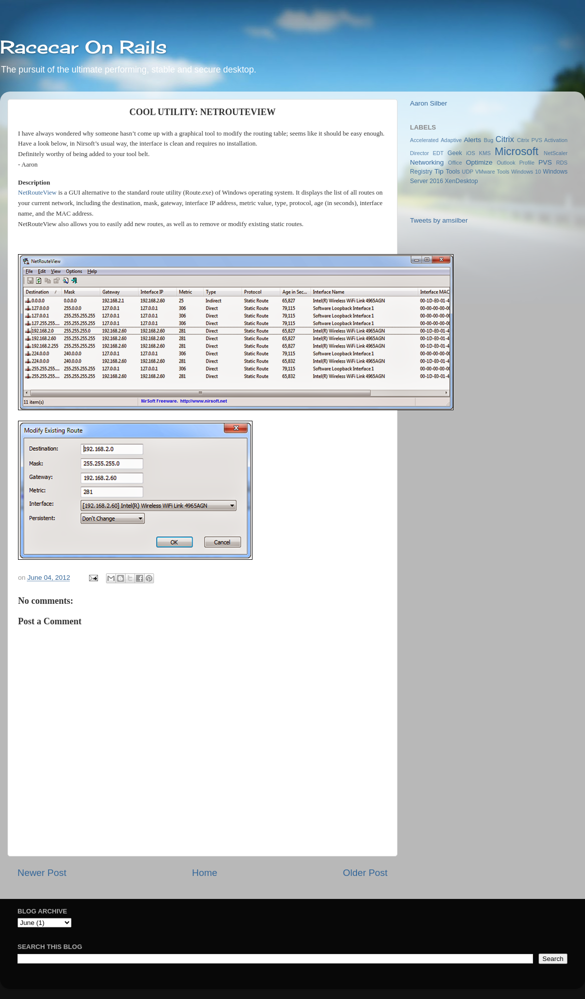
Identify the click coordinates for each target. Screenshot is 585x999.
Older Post (365, 872)
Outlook (505, 163)
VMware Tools (492, 172)
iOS (470, 153)
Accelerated (424, 140)
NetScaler (556, 153)
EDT (438, 153)
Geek (455, 153)
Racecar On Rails (83, 47)
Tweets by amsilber (439, 220)
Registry (421, 171)
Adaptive (451, 140)
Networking (427, 162)
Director (419, 153)
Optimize (479, 162)
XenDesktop (461, 181)
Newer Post (42, 872)
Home (204, 872)
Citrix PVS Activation (542, 140)
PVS (545, 162)
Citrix (505, 139)
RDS (562, 163)
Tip (439, 171)
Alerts (473, 140)
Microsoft (516, 151)
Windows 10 (526, 172)
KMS (484, 153)
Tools (453, 171)
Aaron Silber (428, 103)
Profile (526, 163)
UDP (468, 172)
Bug (489, 140)
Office (455, 163)
